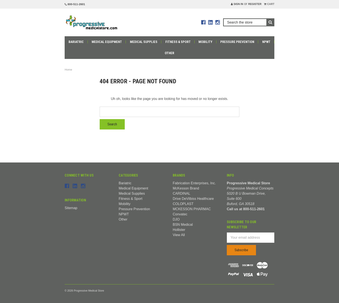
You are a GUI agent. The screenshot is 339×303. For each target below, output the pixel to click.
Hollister (179, 230)
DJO (176, 219)
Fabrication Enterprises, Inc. (194, 183)
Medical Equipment (107, 42)
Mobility (205, 42)
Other (169, 53)
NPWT (266, 42)
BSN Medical (183, 224)
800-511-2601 (75, 4)
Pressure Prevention (237, 42)
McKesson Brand (186, 188)
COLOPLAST (183, 204)
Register (254, 4)
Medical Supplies (143, 42)
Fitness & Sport (178, 42)
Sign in (237, 4)
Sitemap (71, 208)
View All (179, 235)
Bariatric (76, 42)
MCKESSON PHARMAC (192, 209)
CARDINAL (181, 193)
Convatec (180, 214)
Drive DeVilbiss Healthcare (193, 198)
